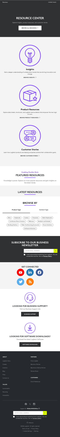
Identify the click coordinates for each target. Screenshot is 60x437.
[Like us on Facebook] (26, 404)
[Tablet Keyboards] (47, 217)
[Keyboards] (17, 217)
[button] (7, 6)
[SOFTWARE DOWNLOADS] (30, 344)
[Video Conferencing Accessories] (30, 225)
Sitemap (36, 431)
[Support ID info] (39, 408)
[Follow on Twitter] (30, 404)
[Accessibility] (6, 395)
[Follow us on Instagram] (34, 404)
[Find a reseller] (34, 361)
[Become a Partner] (35, 364)
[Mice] (9, 217)
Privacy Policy (35, 428)
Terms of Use (25, 428)
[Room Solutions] (47, 225)
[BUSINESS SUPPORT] (30, 314)
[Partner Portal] (34, 371)
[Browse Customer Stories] (30, 156)
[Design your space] (39, 6)
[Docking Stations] (13, 225)
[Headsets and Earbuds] (44, 221)
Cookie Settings (27, 431)
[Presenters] (35, 217)
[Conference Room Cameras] (17, 221)
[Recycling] (5, 392)
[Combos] (26, 217)
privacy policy (37, 418)
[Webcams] (31, 221)
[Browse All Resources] (30, 28)
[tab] (16, 209)
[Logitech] (12, 2)
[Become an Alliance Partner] (38, 368)
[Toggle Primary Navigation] (58, 2)
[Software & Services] (30, 228)
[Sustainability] (6, 388)
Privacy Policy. (47, 256)
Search (54, 2)
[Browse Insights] (30, 77)
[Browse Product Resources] (30, 117)
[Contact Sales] (52, 6)
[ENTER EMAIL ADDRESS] (39, 251)
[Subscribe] (55, 251)
